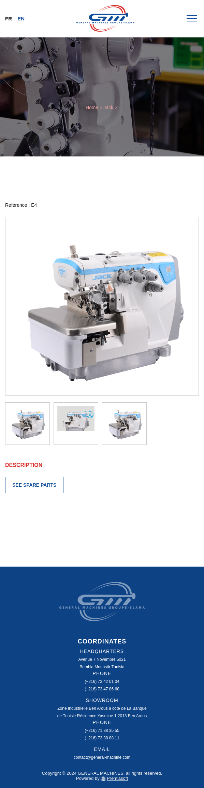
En (21, 18)
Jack (108, 107)
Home (92, 107)
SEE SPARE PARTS (34, 485)
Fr (8, 18)
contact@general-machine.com (102, 757)
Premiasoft (117, 778)
